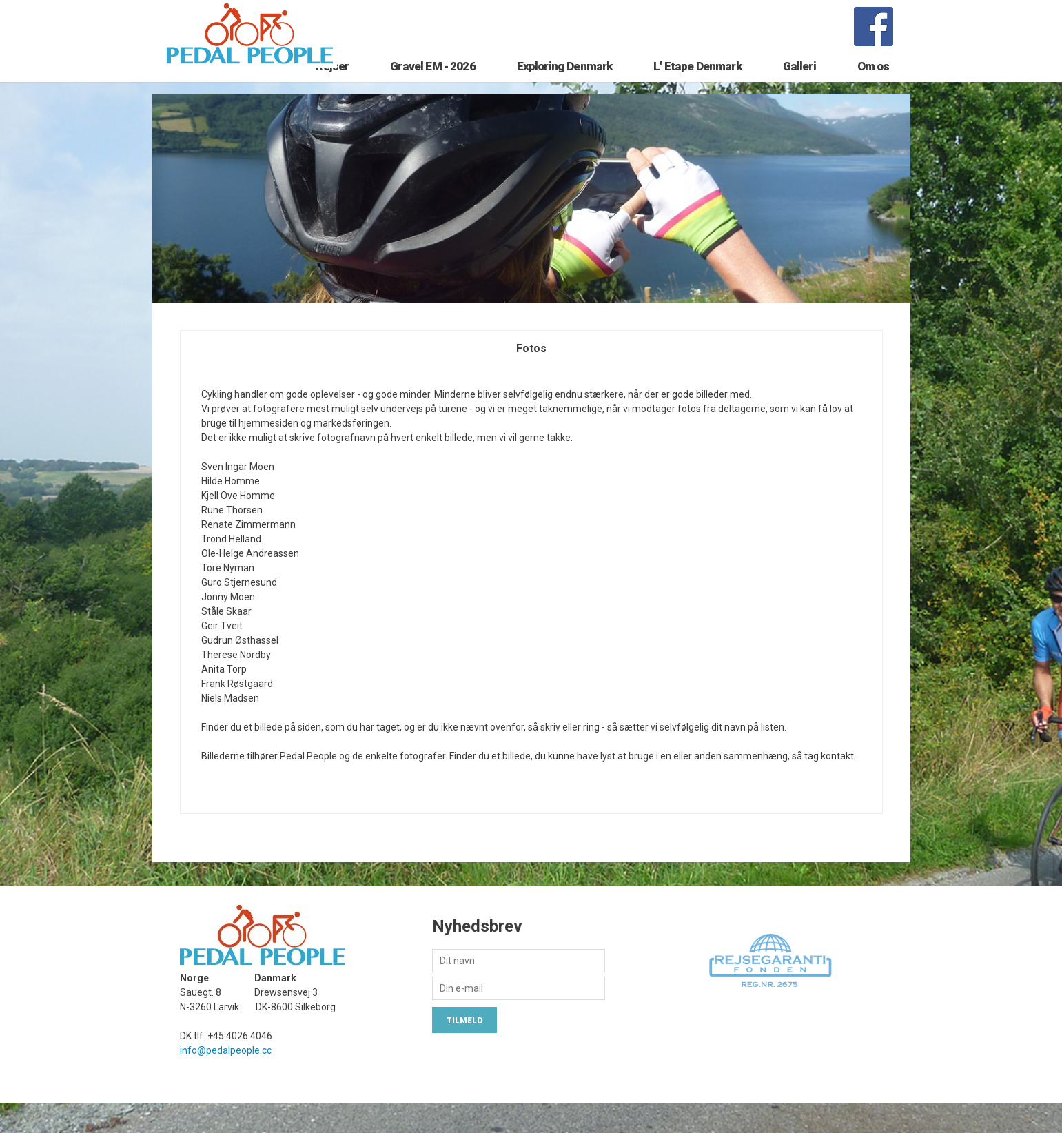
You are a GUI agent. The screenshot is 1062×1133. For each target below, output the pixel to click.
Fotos (531, 378)
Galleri (799, 87)
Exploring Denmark (565, 87)
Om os (873, 87)
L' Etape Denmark (697, 87)
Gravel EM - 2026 (432, 87)
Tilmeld (464, 1050)
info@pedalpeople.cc (226, 1080)
